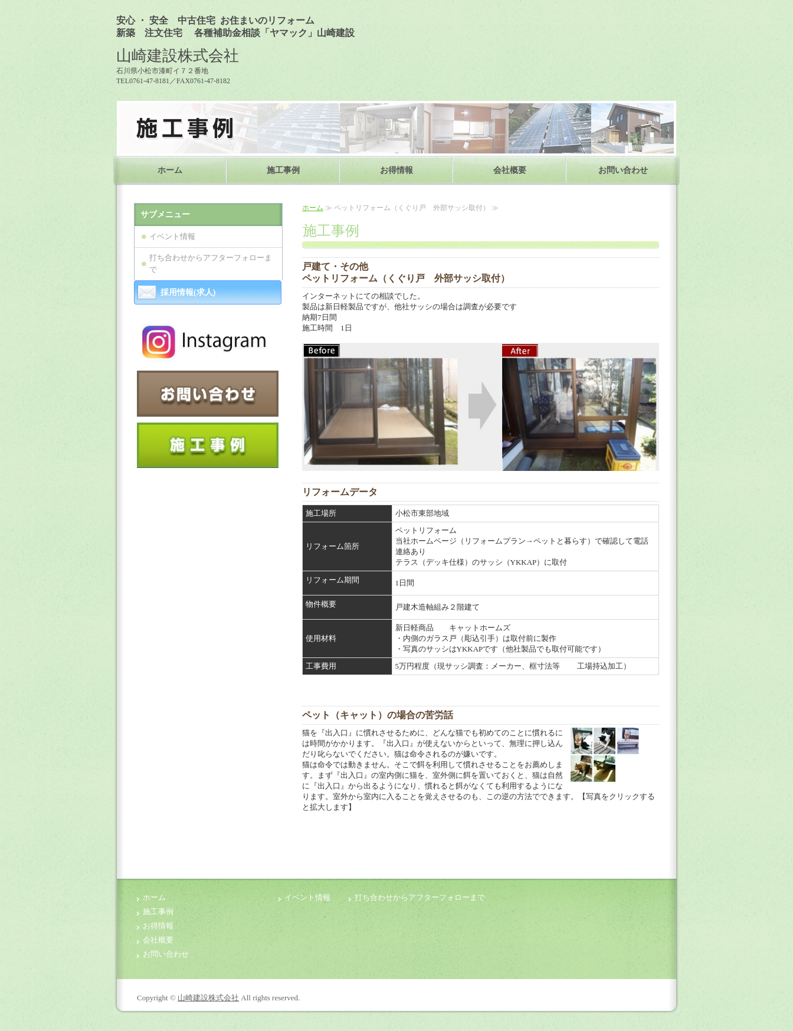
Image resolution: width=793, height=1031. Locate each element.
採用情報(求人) (187, 292)
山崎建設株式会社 (208, 997)
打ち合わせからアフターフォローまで (210, 263)
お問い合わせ (623, 170)
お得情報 (396, 170)
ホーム (170, 170)
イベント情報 (176, 236)
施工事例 (283, 170)
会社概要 (509, 170)
